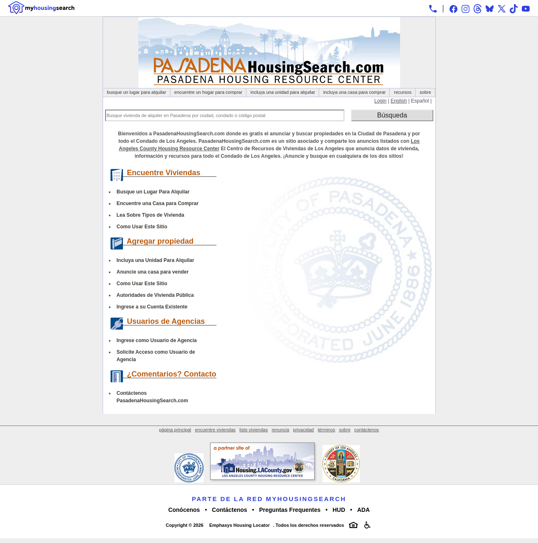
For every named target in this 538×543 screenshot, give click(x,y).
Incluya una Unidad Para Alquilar (155, 260)
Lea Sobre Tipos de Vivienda (150, 215)
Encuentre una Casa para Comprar (158, 203)
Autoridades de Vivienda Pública (155, 295)
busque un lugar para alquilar (136, 92)
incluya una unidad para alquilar (283, 92)
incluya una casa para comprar (354, 92)
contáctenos (366, 429)
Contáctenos (229, 509)
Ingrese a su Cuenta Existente (152, 307)
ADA (363, 509)
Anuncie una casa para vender (153, 272)
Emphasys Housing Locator (239, 525)
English (399, 101)
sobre (425, 92)
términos (326, 429)
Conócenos (184, 509)
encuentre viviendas (215, 429)
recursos (402, 92)
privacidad (303, 429)
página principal (175, 429)
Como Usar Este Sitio (142, 227)
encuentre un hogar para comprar (208, 92)
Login (380, 101)
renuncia (280, 429)
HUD (338, 509)
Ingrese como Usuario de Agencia (157, 340)
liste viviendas (253, 429)
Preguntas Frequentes (290, 509)
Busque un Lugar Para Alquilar (153, 192)
